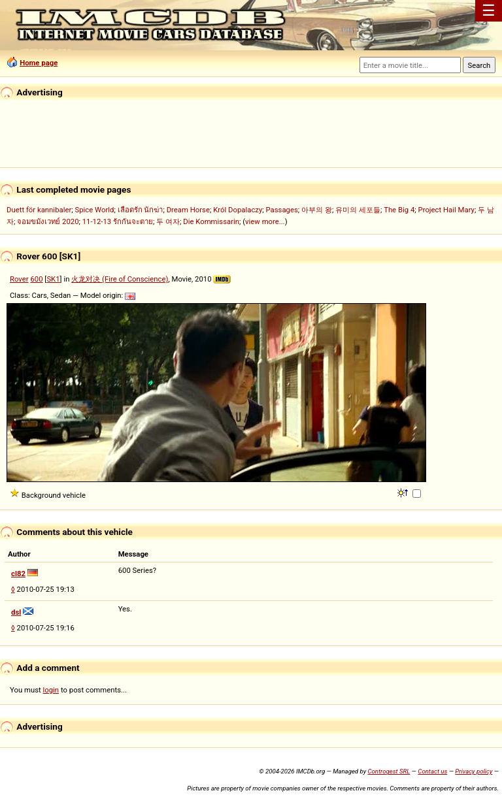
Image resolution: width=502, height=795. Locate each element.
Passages (282, 209)
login (51, 689)
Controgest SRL (388, 771)
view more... (265, 221)
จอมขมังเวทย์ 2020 (47, 221)
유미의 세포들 (357, 209)
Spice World (94, 209)
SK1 (52, 279)
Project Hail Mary (446, 209)
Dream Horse (188, 209)
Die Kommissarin (211, 221)
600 (36, 279)
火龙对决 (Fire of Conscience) (119, 279)
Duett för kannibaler (39, 209)
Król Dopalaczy (237, 209)
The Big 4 (399, 209)
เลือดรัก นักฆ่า (140, 209)
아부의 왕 (316, 209)
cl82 (18, 573)
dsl (16, 612)
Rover (19, 279)
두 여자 (168, 221)
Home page (39, 62)
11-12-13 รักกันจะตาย (117, 221)
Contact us (432, 771)
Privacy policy (473, 771)
